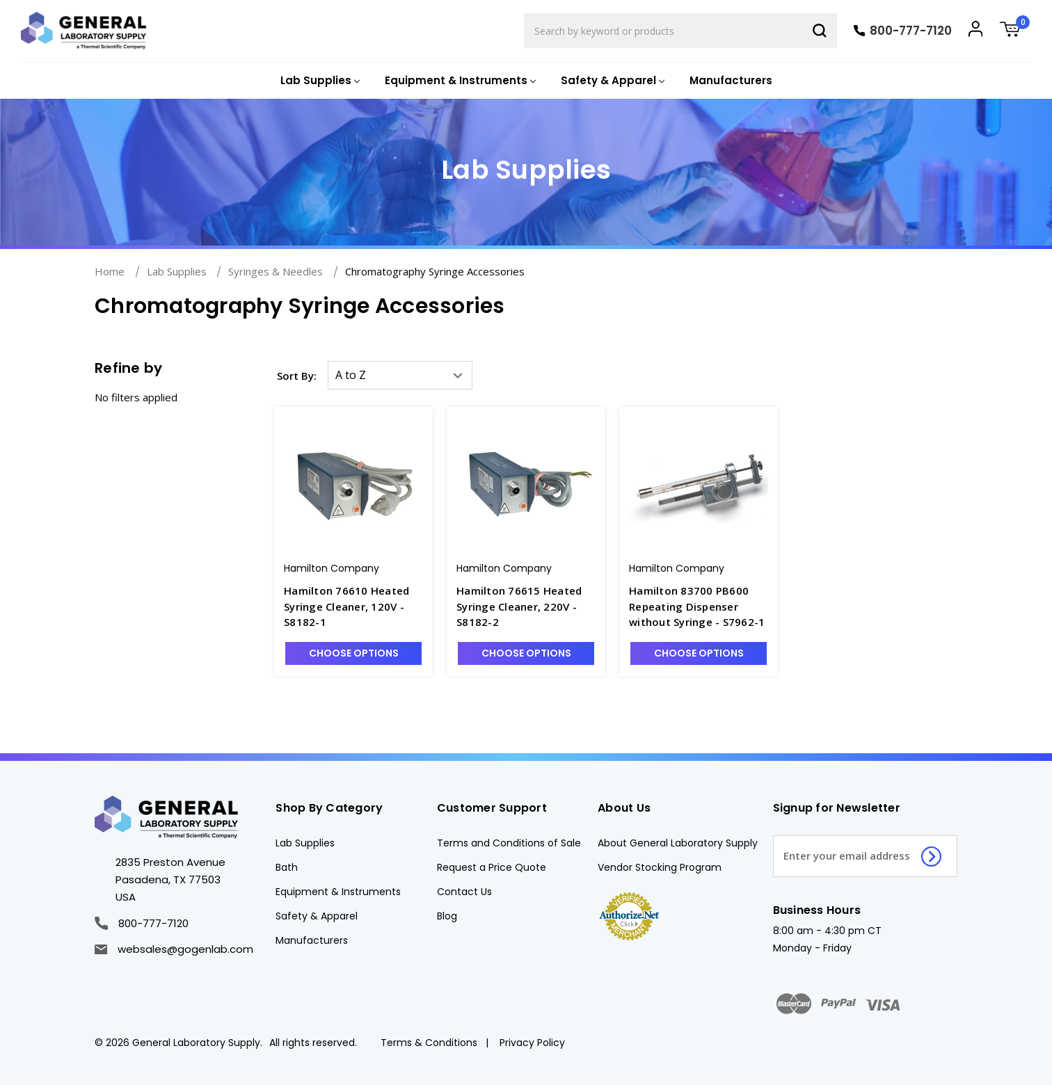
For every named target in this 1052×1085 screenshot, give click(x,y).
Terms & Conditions (429, 1043)
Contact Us (464, 892)
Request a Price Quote (491, 867)
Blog (447, 916)
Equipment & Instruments (338, 892)
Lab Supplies (305, 843)
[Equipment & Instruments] (459, 81)
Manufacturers (731, 80)
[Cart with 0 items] (1015, 31)
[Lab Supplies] (318, 81)
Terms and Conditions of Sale (509, 843)
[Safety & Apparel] (611, 81)
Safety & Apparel (317, 916)
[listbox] (400, 375)
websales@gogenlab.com (174, 949)
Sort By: (297, 376)
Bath (287, 867)
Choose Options (354, 653)
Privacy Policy (532, 1043)
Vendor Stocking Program (660, 867)
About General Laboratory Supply (678, 843)
